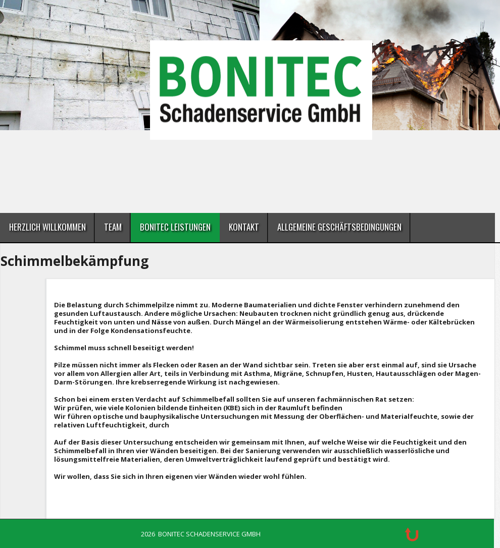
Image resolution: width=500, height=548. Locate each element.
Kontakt (244, 227)
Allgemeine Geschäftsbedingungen (339, 227)
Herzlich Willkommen (47, 227)
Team (113, 227)
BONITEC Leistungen (175, 227)
